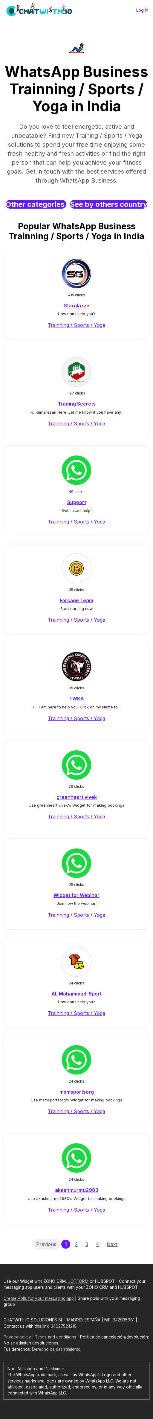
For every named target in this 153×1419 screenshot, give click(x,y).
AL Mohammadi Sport (76, 994)
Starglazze (76, 306)
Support (76, 502)
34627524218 (64, 1326)
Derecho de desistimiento (56, 1349)
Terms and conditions (55, 1337)
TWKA (76, 699)
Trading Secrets (77, 404)
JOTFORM (78, 1281)
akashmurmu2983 (76, 1190)
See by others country (108, 204)
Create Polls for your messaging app (39, 1298)
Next (112, 1244)
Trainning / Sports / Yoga (76, 325)
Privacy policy (17, 1337)
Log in (142, 10)
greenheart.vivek (76, 797)
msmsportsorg (76, 1092)
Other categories (36, 204)
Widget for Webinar (76, 895)
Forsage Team (76, 600)
